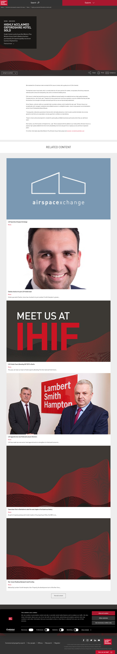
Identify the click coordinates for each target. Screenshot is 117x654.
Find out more (9, 43)
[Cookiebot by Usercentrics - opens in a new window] (10, 651)
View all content (58, 595)
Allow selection (103, 639)
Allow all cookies (103, 634)
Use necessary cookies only (103, 643)
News (28, 7)
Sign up (58, 625)
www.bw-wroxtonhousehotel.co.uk (75, 131)
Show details (85, 650)
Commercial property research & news (15, 7)
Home (2, 7)
